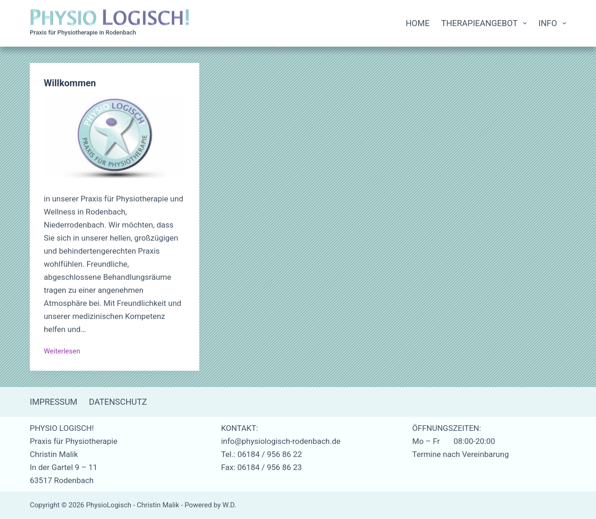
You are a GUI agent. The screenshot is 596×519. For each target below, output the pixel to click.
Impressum (53, 402)
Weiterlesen (62, 352)
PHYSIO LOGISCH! (62, 428)
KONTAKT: (239, 428)
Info (552, 23)
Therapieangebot (485, 23)
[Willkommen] (114, 138)
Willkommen (70, 83)
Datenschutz (118, 402)
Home (417, 23)
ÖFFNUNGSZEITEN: (446, 428)
